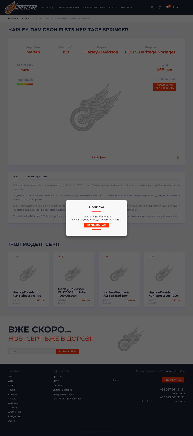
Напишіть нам (96, 225)
